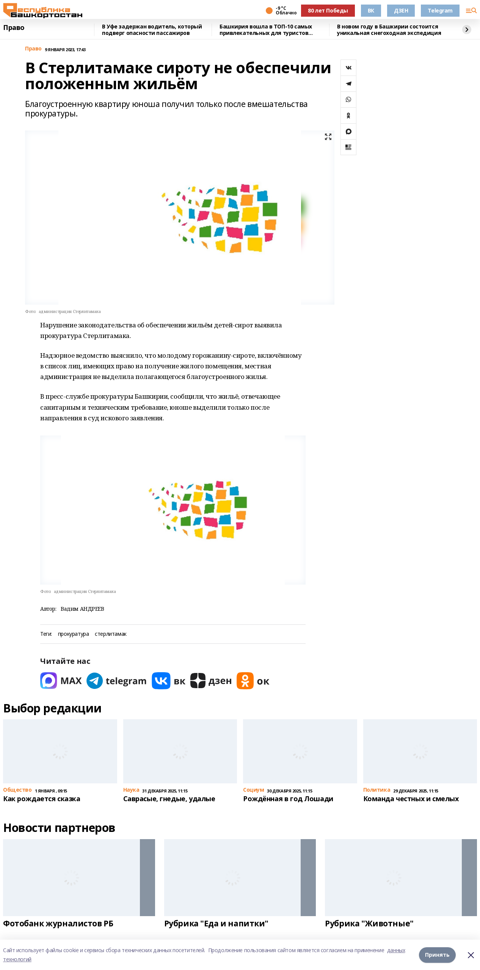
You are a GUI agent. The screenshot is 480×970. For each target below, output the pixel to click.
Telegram (440, 10)
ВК (371, 10)
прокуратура (73, 634)
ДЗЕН (401, 10)
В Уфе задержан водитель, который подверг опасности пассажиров (152, 30)
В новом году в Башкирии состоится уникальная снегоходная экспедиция (389, 30)
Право (14, 28)
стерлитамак (110, 634)
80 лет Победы (328, 10)
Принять (437, 954)
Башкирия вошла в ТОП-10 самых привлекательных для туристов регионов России (266, 30)
